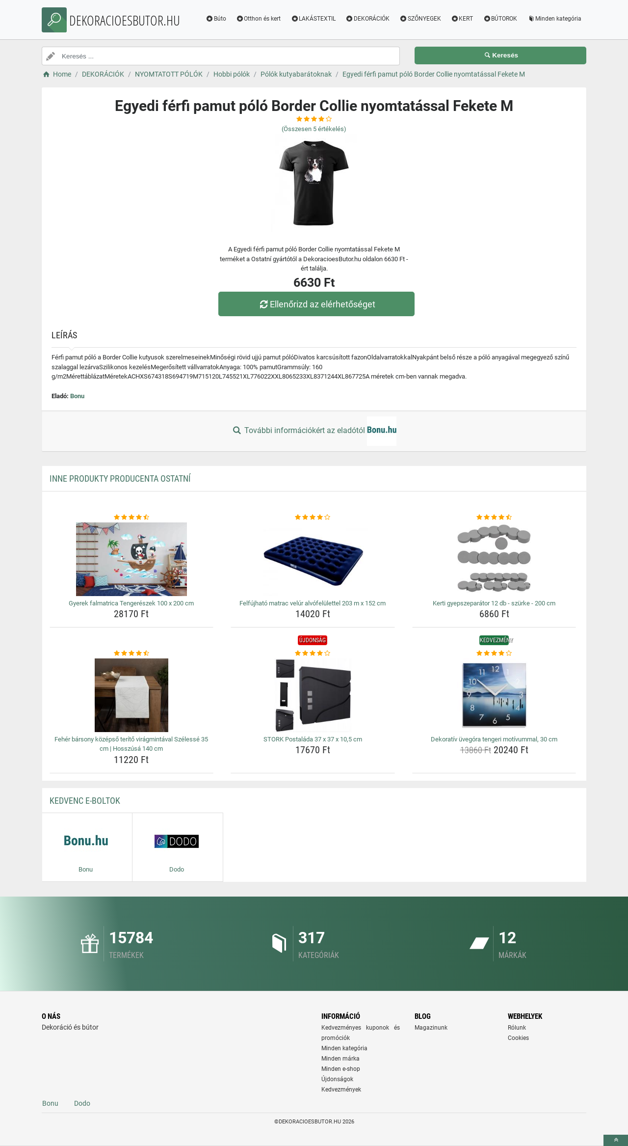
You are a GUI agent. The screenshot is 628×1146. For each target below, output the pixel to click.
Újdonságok (337, 1079)
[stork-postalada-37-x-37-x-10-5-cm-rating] (312, 653)
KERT (462, 18)
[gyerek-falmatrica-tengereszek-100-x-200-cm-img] (131, 559)
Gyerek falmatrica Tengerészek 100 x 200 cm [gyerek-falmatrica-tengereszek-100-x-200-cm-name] (131, 603)
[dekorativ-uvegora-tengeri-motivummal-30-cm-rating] (494, 653)
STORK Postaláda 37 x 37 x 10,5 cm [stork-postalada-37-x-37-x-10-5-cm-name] (312, 739)
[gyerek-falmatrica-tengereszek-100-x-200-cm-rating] (131, 517)
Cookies (518, 1038)
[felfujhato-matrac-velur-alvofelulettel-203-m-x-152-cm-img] (312, 559)
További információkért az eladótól (314, 431)
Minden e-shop (340, 1068)
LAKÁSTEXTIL (313, 18)
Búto (216, 18)
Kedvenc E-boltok (85, 800)
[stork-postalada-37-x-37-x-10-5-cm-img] (312, 695)
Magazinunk (431, 1027)
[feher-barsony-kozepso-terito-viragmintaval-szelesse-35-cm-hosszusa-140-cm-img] (131, 695)
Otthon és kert (258, 18)
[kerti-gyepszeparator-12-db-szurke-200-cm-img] (494, 559)
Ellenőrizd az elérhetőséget (316, 304)
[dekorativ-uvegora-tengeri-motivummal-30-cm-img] (494, 695)
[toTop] (615, 1140)
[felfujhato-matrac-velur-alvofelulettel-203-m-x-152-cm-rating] (312, 517)
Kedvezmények (341, 1089)
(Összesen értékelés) (314, 129)
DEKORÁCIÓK (367, 18)
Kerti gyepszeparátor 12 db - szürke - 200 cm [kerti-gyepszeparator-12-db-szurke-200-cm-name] (494, 603)
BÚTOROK (500, 18)
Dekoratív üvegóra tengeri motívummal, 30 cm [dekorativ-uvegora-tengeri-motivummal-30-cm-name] (494, 739)
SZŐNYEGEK (420, 18)
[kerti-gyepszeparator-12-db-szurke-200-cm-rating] (494, 517)
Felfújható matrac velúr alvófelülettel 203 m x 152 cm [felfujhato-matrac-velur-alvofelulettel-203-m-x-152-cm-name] (312, 603)
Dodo (82, 1103)
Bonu (77, 396)
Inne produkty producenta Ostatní (120, 478)
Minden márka (340, 1058)
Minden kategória (554, 18)
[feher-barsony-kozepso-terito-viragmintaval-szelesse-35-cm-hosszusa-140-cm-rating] (131, 653)
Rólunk (517, 1027)
